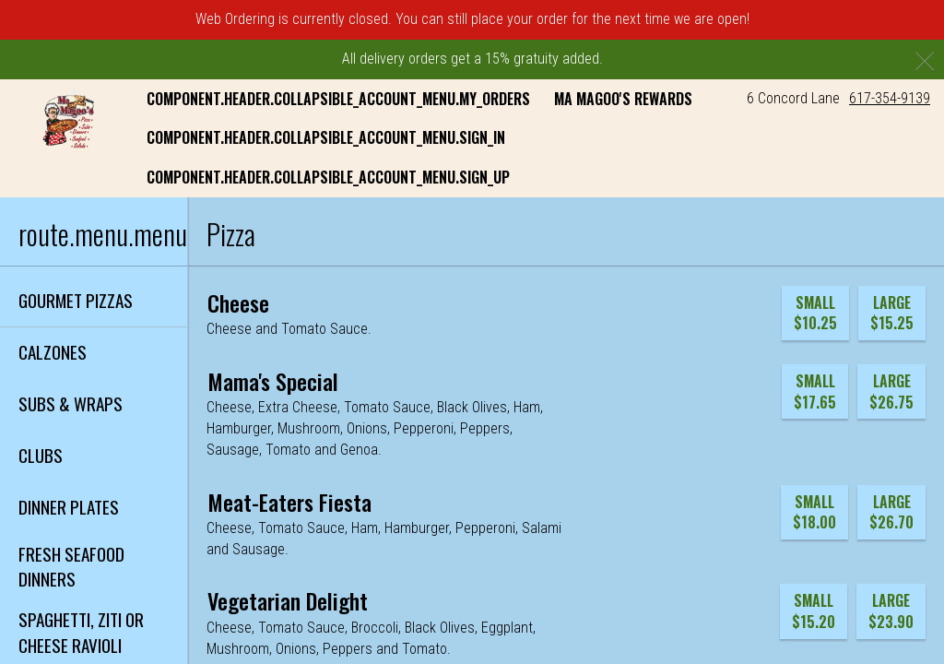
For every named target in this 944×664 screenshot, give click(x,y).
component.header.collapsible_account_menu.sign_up (328, 177)
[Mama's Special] (272, 380)
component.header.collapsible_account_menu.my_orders (338, 99)
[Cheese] (238, 302)
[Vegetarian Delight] (287, 600)
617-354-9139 (889, 98)
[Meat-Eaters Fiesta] (289, 501)
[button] (62, 118)
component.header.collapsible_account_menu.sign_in (326, 137)
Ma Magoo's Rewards (623, 99)
